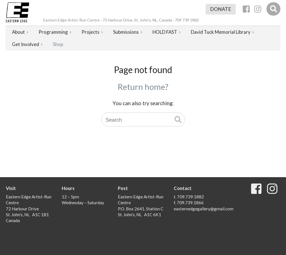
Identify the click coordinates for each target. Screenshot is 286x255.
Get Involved (25, 44)
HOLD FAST (164, 32)
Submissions (126, 32)
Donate (220, 9)
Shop (58, 44)
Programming (53, 32)
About (18, 32)
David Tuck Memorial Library (221, 32)
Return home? (143, 87)
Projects (90, 32)
